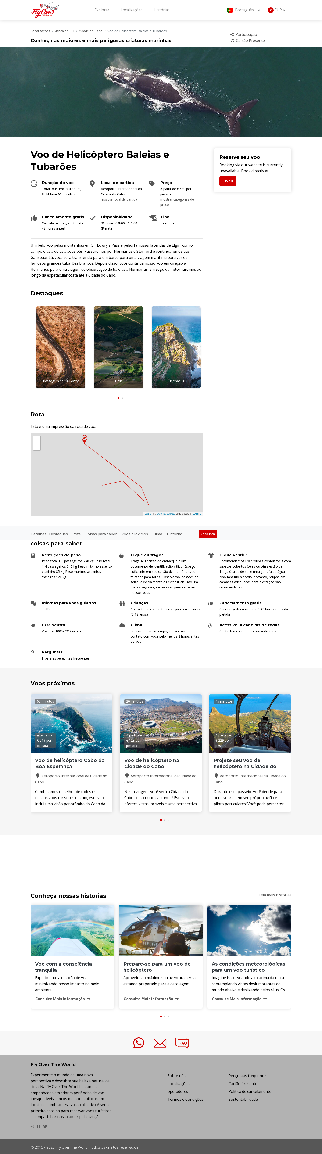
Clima (157, 531)
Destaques (58, 531)
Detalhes (38, 531)
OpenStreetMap (166, 511)
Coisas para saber (101, 531)
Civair (227, 181)
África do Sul (64, 31)
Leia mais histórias (275, 892)
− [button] (37, 444)
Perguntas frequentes (248, 1073)
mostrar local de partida (119, 199)
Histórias (162, 9)
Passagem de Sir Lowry (61, 381)
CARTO (197, 511)
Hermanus (176, 381)
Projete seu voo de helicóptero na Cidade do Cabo (245, 764)
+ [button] (37, 437)
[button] (118, 396)
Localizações (132, 9)
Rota (76, 531)
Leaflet (148, 511)
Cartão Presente (247, 40)
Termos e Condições (185, 1097)
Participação (243, 34)
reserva (208, 532)
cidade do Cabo (91, 31)
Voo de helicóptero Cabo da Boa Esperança (70, 761)
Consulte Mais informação (62, 996)
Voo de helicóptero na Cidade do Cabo (151, 761)
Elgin (118, 381)
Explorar (101, 9)
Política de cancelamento (250, 1089)
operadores (178, 1089)
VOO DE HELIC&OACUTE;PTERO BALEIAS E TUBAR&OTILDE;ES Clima (161, 855)
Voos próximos (135, 531)
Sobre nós (177, 1073)
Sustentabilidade (243, 1097)
